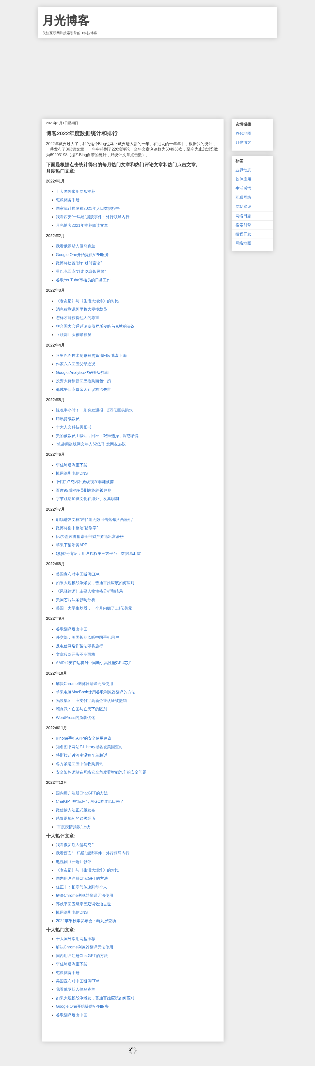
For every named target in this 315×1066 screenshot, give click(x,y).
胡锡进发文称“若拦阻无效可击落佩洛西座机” (94, 520)
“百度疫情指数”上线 (73, 827)
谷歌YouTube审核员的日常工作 (83, 280)
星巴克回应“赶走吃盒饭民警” (81, 271)
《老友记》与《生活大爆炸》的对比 (87, 301)
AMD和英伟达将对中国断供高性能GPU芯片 (94, 663)
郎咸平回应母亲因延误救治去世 (83, 389)
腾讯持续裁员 (67, 419)
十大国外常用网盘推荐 (75, 191)
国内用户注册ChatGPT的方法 (82, 793)
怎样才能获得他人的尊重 (77, 318)
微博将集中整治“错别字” (77, 528)
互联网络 (243, 197)
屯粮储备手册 (67, 200)
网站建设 (243, 206)
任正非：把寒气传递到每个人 (81, 887)
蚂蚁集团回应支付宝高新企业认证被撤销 (91, 701)
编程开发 (243, 234)
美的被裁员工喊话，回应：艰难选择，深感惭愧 (97, 436)
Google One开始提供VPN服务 (82, 255)
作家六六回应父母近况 (75, 364)
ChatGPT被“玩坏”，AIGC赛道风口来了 (90, 801)
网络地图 (243, 243)
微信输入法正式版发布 (75, 810)
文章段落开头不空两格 (75, 654)
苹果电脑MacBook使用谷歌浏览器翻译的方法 (95, 692)
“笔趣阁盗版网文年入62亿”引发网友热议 (91, 444)
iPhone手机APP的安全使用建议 (83, 738)
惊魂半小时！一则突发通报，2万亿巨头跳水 (94, 410)
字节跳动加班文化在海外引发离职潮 (87, 499)
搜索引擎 (243, 225)
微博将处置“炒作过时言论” (79, 263)
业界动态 (243, 170)
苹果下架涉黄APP (71, 545)
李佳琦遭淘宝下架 (71, 465)
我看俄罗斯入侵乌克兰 (75, 246)
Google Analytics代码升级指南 (82, 372)
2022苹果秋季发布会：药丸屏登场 (86, 921)
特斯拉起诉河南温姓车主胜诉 (81, 755)
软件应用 (243, 179)
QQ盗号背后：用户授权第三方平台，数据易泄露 (98, 553)
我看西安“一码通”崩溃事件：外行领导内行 (92, 217)
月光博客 (65, 20)
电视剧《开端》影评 (73, 862)
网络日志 (243, 216)
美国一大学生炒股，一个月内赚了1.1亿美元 (94, 608)
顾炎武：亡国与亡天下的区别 (81, 709)
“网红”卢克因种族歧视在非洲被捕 (85, 482)
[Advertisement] (157, 74)
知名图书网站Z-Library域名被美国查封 (89, 747)
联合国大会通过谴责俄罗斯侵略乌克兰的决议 (95, 326)
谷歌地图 (243, 133)
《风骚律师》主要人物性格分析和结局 (89, 591)
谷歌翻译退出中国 (71, 629)
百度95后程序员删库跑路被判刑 (83, 490)
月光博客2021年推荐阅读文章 (82, 225)
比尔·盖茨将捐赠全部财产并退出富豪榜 (90, 536)
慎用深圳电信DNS (72, 473)
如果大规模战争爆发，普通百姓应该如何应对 (95, 583)
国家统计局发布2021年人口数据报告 (88, 208)
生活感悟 (243, 188)
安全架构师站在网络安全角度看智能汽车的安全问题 (101, 772)
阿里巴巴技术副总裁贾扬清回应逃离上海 (91, 355)
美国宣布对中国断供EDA (77, 574)
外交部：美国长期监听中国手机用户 (87, 637)
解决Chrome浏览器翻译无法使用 (84, 684)
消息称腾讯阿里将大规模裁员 (81, 309)
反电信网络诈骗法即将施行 (79, 646)
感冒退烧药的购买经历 (75, 818)
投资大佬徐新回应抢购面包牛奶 (83, 381)
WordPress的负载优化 (75, 718)
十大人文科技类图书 (73, 427)
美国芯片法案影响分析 (75, 600)
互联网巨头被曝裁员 (73, 335)
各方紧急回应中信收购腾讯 (79, 764)
